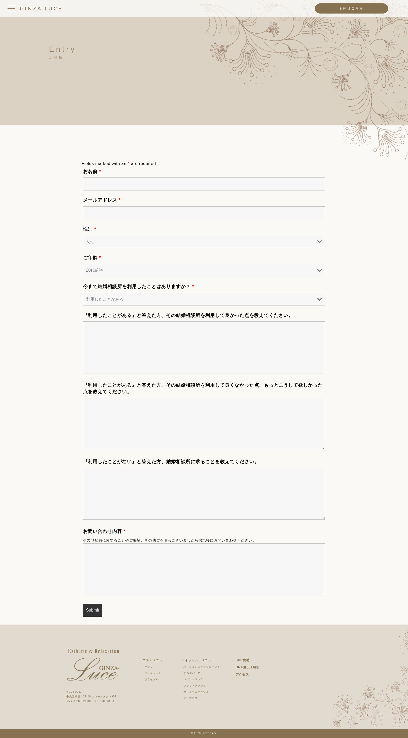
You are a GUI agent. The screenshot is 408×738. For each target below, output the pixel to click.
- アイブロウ (189, 698)
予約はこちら (351, 8)
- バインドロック (192, 679)
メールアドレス (102, 200)
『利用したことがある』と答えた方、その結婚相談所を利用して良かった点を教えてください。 (188, 315)
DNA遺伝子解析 (248, 667)
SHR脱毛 (243, 660)
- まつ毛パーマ (190, 673)
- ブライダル (151, 679)
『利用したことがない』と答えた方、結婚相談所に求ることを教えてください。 (171, 461)
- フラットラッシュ (193, 685)
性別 (89, 229)
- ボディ (148, 666)
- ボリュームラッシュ (195, 691)
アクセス (242, 674)
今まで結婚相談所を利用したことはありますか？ (138, 286)
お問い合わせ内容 (104, 531)
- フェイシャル (152, 673)
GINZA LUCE (41, 8)
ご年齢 (92, 257)
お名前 (92, 171)
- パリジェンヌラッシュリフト (200, 666)
